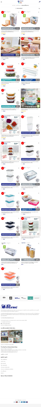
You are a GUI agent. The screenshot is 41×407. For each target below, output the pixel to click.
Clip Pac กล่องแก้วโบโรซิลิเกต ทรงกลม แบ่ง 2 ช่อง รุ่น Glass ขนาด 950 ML (30, 110)
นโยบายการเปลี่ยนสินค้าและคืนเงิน (7, 372)
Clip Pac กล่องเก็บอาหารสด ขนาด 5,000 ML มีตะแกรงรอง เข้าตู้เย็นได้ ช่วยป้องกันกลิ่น (29, 83)
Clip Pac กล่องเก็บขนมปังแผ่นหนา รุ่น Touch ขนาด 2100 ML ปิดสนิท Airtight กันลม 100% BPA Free (30, 58)
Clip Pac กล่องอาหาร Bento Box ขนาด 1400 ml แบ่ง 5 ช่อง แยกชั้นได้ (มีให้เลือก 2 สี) (30, 214)
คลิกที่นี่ (6, 357)
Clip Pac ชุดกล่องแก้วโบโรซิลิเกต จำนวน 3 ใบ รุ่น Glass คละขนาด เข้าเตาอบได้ (10, 83)
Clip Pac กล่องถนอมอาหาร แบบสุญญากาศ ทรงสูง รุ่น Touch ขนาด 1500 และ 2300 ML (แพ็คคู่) (29, 264)
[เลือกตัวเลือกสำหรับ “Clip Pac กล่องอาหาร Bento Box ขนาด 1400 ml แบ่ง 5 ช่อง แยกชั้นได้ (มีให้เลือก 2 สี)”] (39, 195)
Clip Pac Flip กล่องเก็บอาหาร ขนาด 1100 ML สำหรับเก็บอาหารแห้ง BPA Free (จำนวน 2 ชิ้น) (10, 214)
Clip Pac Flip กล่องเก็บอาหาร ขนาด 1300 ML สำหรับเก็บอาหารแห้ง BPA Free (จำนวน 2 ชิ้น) (30, 137)
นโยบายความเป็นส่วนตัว (5, 370)
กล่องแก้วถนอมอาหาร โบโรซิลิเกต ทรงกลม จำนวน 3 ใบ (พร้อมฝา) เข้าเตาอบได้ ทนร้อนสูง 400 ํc (10, 163)
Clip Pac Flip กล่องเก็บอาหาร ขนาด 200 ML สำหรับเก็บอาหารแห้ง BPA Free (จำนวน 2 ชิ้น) (10, 239)
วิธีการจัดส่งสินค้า (4, 368)
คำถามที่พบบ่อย (3, 374)
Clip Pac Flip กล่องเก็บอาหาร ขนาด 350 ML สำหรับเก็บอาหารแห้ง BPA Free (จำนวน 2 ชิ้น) (10, 291)
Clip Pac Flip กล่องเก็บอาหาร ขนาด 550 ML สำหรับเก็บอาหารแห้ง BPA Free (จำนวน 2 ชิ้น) (30, 163)
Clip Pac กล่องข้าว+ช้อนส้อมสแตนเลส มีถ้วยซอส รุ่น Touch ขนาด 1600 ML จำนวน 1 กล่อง (30, 189)
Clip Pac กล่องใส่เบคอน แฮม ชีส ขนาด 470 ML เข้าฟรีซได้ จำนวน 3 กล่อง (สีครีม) (10, 58)
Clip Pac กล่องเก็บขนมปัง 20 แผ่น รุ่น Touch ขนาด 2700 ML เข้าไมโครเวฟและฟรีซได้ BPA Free (10, 31)
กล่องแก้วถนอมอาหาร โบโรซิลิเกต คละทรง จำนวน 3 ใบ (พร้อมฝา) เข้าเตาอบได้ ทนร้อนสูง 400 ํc (10, 137)
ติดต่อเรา (2, 376)
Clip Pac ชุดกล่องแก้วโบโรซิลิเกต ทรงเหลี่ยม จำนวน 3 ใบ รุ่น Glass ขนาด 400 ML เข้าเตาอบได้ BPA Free (10, 110)
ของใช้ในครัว (18, 5)
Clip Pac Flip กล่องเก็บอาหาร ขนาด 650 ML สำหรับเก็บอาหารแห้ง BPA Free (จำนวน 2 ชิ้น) (10, 189)
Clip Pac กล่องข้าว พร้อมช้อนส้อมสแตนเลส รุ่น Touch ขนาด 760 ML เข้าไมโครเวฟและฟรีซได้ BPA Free (10, 265)
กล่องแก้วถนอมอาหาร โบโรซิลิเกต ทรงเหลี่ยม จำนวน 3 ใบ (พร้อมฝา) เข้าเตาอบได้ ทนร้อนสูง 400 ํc (30, 239)
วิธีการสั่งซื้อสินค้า (4, 362)
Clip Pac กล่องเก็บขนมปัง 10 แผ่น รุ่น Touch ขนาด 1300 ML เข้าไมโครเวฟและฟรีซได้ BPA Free (30, 31)
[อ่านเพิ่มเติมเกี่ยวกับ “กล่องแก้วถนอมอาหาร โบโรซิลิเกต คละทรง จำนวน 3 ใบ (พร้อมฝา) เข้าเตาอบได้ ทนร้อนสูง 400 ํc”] (19, 117)
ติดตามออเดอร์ (3, 366)
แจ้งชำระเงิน (3, 364)
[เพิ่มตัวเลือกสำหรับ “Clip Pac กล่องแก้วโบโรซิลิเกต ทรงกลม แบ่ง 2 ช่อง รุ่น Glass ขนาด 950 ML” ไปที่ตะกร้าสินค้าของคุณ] (39, 91)
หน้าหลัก (13, 5)
